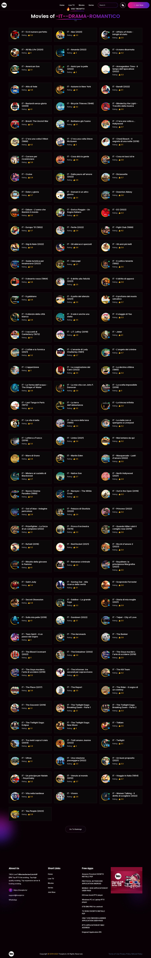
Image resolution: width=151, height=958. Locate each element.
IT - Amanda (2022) (76, 49)
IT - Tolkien (117, 722)
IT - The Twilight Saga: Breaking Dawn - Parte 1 (79, 706)
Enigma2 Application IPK (92, 932)
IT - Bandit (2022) (121, 86)
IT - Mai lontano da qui (123, 438)
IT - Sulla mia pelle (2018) (34, 617)
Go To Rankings (75, 829)
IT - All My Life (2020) (32, 49)
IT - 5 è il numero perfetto (34, 32)
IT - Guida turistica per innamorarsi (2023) (33, 262)
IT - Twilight (118, 740)
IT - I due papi (73, 261)
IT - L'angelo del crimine (124, 349)
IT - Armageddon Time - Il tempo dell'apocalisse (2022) (125, 69)
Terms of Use (114, 954)
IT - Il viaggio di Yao (122, 314)
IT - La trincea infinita (123, 402)
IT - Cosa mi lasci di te (123, 156)
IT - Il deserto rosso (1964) (35, 278)
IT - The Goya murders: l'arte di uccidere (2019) (124, 653)
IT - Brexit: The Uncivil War (35, 121)
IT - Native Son (74, 473)
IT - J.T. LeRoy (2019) (77, 332)
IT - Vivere (72, 793)
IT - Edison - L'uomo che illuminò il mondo (34, 210)
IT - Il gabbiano (29, 296)
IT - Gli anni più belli (122, 244)
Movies (82, 5)
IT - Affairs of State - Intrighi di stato (122, 33)
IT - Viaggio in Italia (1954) (125, 775)
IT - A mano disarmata (123, 49)
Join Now (138, 5)
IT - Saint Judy (29, 582)
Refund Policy (136, 954)
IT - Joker (117, 332)
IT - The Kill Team (121, 669)
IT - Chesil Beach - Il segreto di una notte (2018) (125, 140)
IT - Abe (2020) (74, 32)
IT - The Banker (120, 634)
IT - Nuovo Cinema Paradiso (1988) (31, 492)
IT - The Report (74, 687)
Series (91, 5)
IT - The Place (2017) (32, 687)
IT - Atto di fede (29, 86)
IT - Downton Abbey (122, 192)
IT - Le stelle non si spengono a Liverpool (123, 421)
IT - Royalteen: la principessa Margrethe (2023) (123, 564)
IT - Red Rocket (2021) (78, 544)
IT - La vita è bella (30, 420)
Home (62, 5)
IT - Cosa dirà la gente (78, 156)
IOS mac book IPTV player (92, 895)
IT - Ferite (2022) (75, 227)
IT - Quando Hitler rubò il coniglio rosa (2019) (124, 527)
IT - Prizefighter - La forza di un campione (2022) (35, 527)
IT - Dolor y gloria (30, 192)
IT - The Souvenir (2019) (34, 705)
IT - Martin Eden (75, 455)
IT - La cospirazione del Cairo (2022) (78, 368)
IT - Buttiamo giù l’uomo (79, 121)
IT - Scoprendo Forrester (124, 582)
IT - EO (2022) (119, 209)
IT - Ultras (27, 758)
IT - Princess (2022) (122, 508)
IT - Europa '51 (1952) (32, 227)
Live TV (72, 5)
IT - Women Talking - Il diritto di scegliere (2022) (124, 794)
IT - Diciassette (119, 174)
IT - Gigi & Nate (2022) (33, 244)
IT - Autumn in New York (79, 86)
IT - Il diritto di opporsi (123, 278)
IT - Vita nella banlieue (33, 793)
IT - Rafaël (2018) (30, 544)
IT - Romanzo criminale (78, 562)
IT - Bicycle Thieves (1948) (80, 103)
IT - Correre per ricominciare (29, 157)
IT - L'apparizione (30, 367)
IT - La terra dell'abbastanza (75, 403)
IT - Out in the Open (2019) (125, 491)
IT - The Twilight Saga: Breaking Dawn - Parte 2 (124, 706)
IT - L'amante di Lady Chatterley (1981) (77, 350)
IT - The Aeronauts (76, 634)
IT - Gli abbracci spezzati (79, 244)
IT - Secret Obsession (32, 599)
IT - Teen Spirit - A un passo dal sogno (32, 635)
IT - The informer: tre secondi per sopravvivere (79, 670)
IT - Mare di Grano (31, 455)
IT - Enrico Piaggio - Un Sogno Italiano (78, 210)
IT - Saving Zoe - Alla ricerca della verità (77, 583)
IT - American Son (31, 66)
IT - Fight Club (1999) (122, 227)
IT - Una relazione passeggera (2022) (76, 759)
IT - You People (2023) (33, 811)
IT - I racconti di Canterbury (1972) (31, 333)
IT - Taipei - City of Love (124, 617)
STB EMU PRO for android (92, 907)
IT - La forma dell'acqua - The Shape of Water (34, 386)
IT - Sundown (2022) (77, 617)
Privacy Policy (125, 954)
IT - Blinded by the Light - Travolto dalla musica (124, 104)
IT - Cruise (27, 174)
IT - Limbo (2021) (75, 438)
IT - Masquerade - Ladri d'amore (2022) (124, 456)
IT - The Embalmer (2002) (80, 652)
